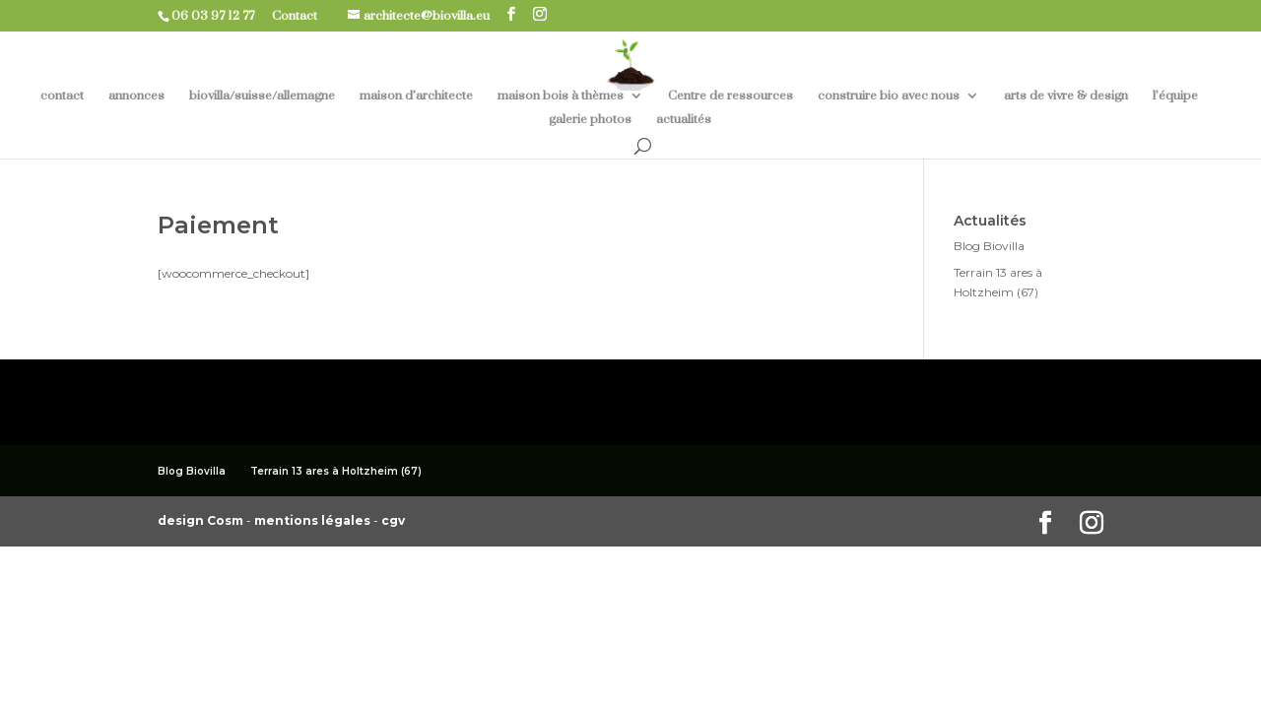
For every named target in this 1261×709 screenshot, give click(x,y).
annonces (136, 96)
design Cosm (202, 520)
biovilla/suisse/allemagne (262, 96)
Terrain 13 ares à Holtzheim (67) (336, 471)
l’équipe (1175, 96)
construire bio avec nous (889, 96)
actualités (683, 119)
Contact (302, 16)
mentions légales (313, 520)
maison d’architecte (416, 96)
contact (62, 96)
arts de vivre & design (1066, 96)
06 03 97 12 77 (220, 16)
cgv (393, 520)
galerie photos (590, 119)
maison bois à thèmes (561, 96)
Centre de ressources (730, 96)
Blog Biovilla (989, 245)
